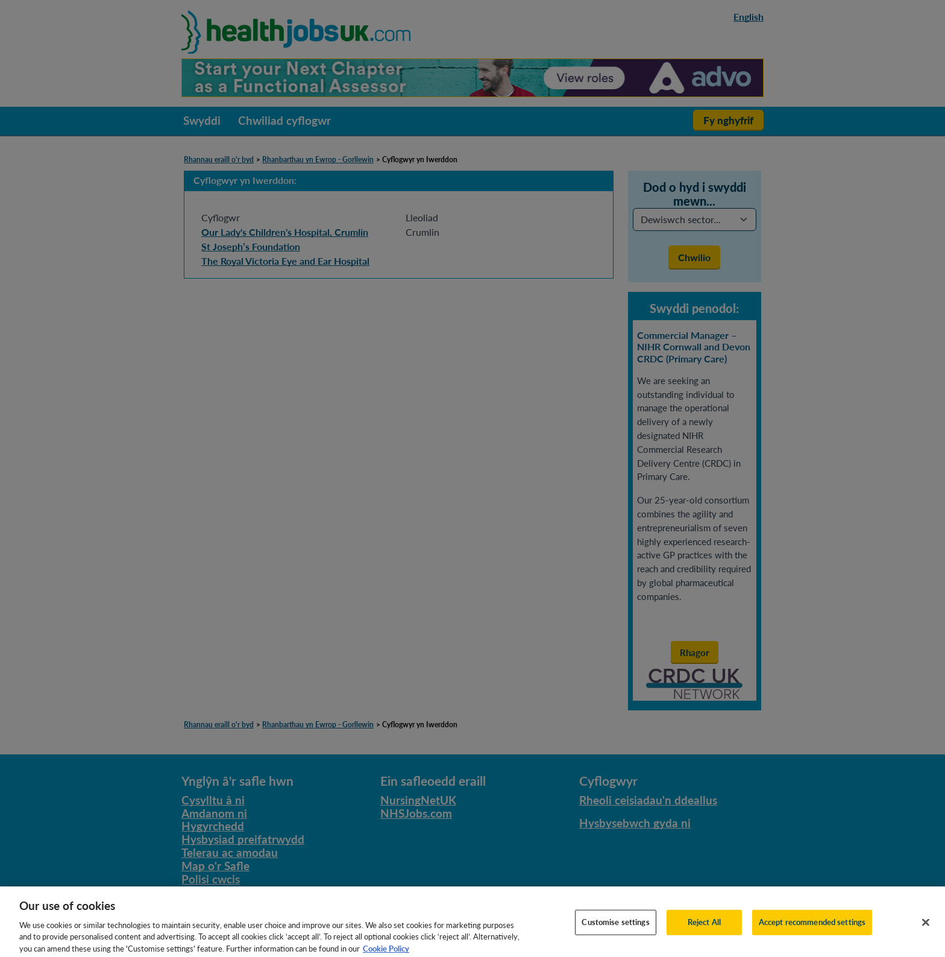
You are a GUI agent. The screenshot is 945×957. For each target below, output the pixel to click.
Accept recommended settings (812, 931)
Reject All (704, 931)
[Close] (925, 931)
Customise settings (615, 931)
